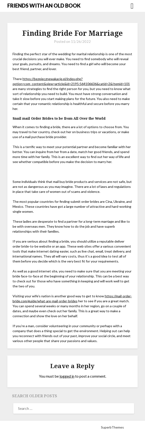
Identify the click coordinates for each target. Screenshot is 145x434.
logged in (66, 376)
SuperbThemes (112, 427)
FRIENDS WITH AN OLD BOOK (44, 5)
